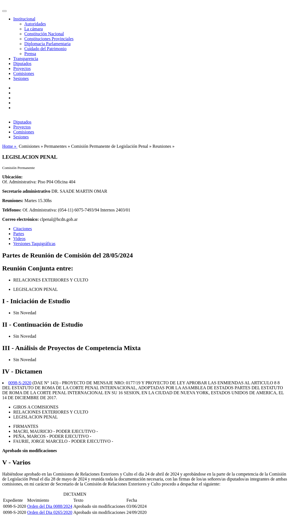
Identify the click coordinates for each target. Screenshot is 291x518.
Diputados (22, 63)
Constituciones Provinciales (48, 38)
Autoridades (35, 24)
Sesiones (21, 78)
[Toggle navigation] (4, 11)
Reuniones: (12, 200)
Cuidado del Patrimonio (45, 48)
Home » (9, 146)
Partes (18, 233)
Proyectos (22, 68)
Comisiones (23, 73)
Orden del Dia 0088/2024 (49, 506)
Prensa (30, 53)
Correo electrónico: (20, 219)
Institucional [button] (24, 19)
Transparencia (25, 58)
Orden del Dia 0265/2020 (49, 512)
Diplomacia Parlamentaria (47, 43)
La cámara (33, 28)
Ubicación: (12, 177)
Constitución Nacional (44, 33)
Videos (19, 238)
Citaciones (22, 228)
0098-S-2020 (19, 382)
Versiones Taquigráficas (34, 243)
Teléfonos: (12, 210)
